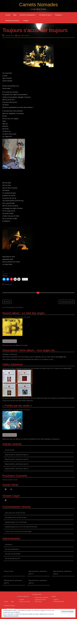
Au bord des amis (66, 302)
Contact (25, 20)
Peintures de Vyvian (12, 20)
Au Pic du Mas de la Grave (28, 527)
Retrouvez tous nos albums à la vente (15, 345)
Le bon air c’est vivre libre (23, 531)
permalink (8, 284)
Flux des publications (12, 549)
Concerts (21, 599)
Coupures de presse (40, 599)
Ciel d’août (22, 522)
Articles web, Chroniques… (42, 597)
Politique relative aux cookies (11, 616)
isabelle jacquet (10, 522)
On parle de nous (45, 15)
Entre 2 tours (38, 601)
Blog (14, 15)
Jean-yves (8, 513)
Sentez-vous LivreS (24, 601)
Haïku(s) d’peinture (59, 601)
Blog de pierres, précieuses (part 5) (16, 464)
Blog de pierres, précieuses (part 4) (16, 468)
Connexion (8, 544)
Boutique (59, 15)
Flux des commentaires (12, 554)
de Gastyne (9, 517)
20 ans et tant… (10, 450)
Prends (7, 302)
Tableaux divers (10, 608)
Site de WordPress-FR (12, 558)
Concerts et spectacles (27, 15)
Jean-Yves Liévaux (23, 35)
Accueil (7, 15)
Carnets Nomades (38, 4)
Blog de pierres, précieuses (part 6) (16, 459)
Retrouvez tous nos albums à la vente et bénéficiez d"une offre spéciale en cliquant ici (31, 439)
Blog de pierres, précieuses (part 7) (16, 454)
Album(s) (56, 599)
